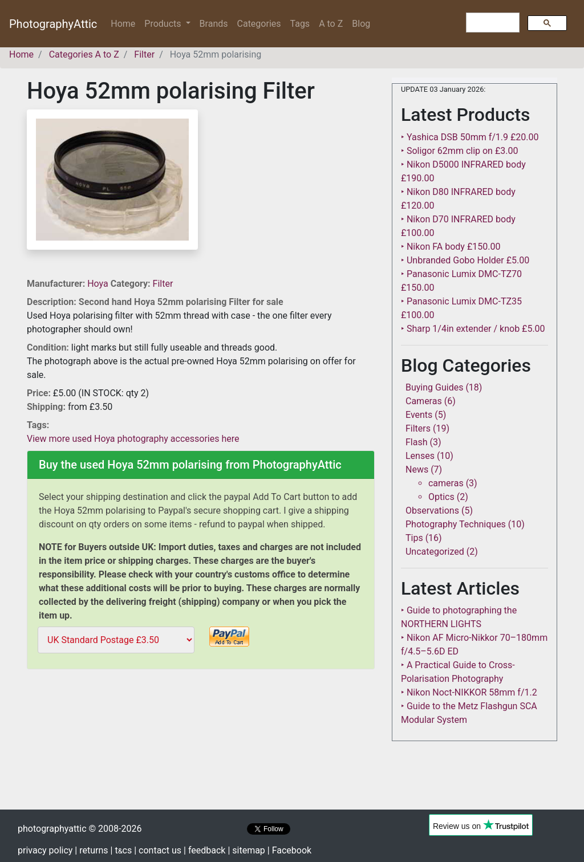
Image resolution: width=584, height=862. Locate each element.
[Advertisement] (201, 753)
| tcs (121, 850)
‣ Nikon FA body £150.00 (450, 246)
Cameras (423, 401)
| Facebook (289, 850)
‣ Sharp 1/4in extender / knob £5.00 (473, 328)
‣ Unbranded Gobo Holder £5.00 (465, 260)
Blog (361, 23)
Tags (300, 23)
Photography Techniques (455, 524)
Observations (432, 510)
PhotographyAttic (53, 24)
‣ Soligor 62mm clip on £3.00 (459, 150)
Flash (416, 442)
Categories (259, 23)
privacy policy (45, 850)
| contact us (157, 850)
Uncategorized (434, 551)
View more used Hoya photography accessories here (133, 438)
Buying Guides (434, 387)
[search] (492, 23)
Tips (414, 537)
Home (125, 23)
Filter (163, 283)
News (416, 469)
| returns (91, 850)
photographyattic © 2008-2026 (79, 828)
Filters (418, 428)
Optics (441, 496)
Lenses (420, 455)
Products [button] (163, 23)
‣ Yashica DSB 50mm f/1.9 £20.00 (470, 137)
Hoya (99, 283)
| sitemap (246, 850)
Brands (214, 23)
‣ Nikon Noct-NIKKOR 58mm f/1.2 (469, 692)
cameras (446, 483)
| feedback (204, 850)
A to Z (331, 23)
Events (418, 414)
